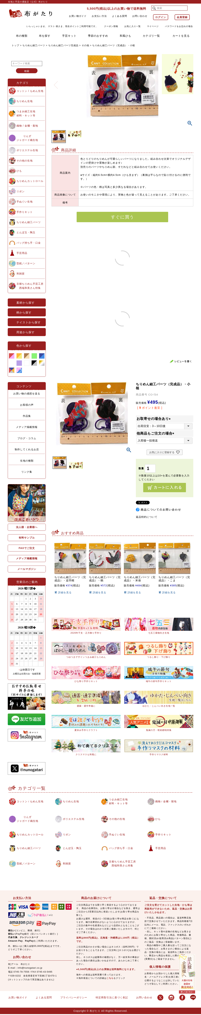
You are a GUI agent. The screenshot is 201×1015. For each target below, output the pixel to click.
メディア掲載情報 (27, 427)
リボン (21, 191)
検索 (26, 71)
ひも (19, 170)
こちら (110, 979)
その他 (85, 45)
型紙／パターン (26, 263)
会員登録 (182, 17)
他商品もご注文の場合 (156, 433)
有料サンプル (27, 537)
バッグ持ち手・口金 (29, 242)
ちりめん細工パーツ (33, 45)
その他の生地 (25, 160)
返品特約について (146, 516)
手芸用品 (22, 253)
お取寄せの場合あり (154, 419)
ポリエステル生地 (27, 150)
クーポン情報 (111, 26)
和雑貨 (21, 273)
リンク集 (26, 471)
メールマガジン (26, 569)
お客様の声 (27, 404)
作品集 (27, 415)
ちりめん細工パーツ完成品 (63, 45)
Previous (55, 82)
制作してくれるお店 (27, 449)
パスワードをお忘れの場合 (179, 26)
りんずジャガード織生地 (27, 138)
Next (189, 82)
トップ (15, 45)
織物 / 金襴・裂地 (27, 125)
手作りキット (25, 212)
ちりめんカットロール (30, 181)
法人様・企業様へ (27, 527)
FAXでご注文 (27, 548)
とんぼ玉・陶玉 (26, 232)
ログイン (160, 17)
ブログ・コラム (26, 438)
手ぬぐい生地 (25, 201)
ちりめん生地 (25, 101)
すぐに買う (122, 216)
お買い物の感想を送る (26, 393)
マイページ (153, 26)
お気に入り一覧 (132, 26)
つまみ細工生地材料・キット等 (26, 113)
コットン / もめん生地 (30, 91)
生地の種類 (27, 460)
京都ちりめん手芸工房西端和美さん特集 (30, 285)
